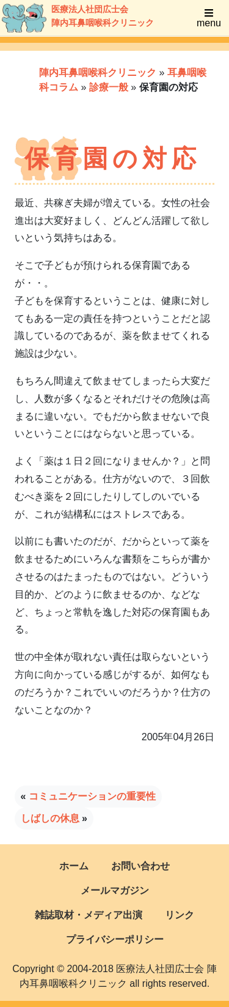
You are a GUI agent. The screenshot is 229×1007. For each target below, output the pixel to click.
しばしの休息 (50, 818)
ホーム (74, 866)
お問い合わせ (140, 866)
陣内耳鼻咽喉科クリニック (97, 72)
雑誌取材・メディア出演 (88, 915)
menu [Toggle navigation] (209, 18)
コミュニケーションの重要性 (92, 796)
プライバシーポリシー (115, 939)
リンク (179, 915)
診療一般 (108, 87)
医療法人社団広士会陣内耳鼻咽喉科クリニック (65, 17)
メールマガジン (115, 890)
